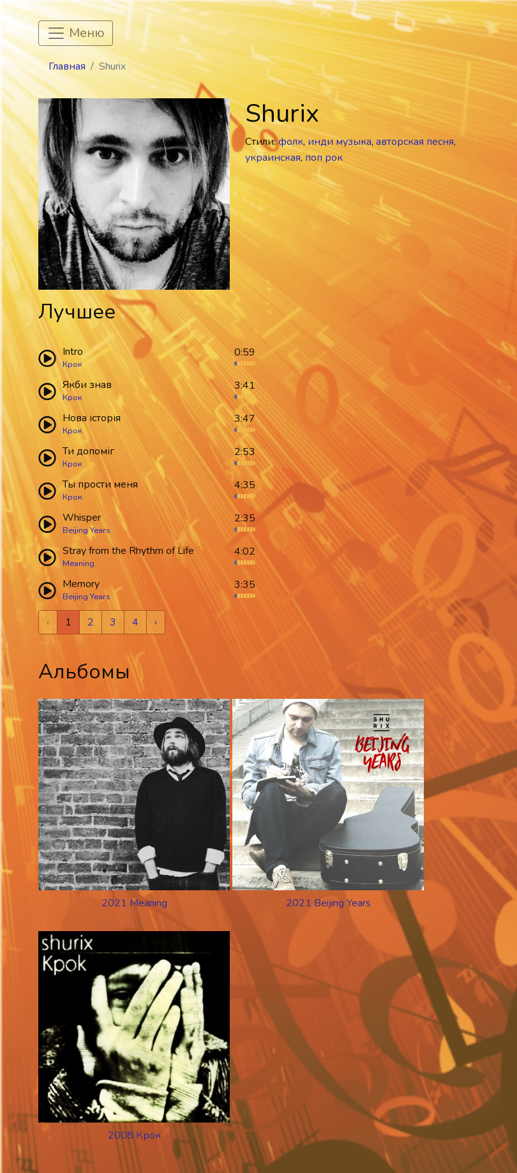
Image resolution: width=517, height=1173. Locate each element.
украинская (273, 158)
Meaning (78, 563)
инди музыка (339, 142)
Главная (67, 66)
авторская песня (415, 142)
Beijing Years (86, 530)
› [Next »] (155, 622)
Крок (72, 364)
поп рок (324, 158)
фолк (290, 142)
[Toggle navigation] (75, 33)
